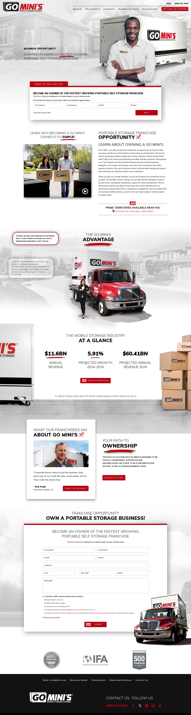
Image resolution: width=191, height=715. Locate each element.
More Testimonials (75, 488)
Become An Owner (175, 9)
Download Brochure (121, 680)
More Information (98, 380)
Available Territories (128, 9)
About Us (77, 9)
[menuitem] (77, 9)
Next (146, 112)
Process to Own (150, 9)
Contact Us (142, 680)
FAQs (168, 3)
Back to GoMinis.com (54, 680)
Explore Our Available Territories (134, 211)
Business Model (79, 680)
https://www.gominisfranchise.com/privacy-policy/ (62, 613)
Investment (109, 9)
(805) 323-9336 (181, 3)
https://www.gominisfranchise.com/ (84, 610)
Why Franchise (92, 9)
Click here (37, 96)
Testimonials (98, 680)
